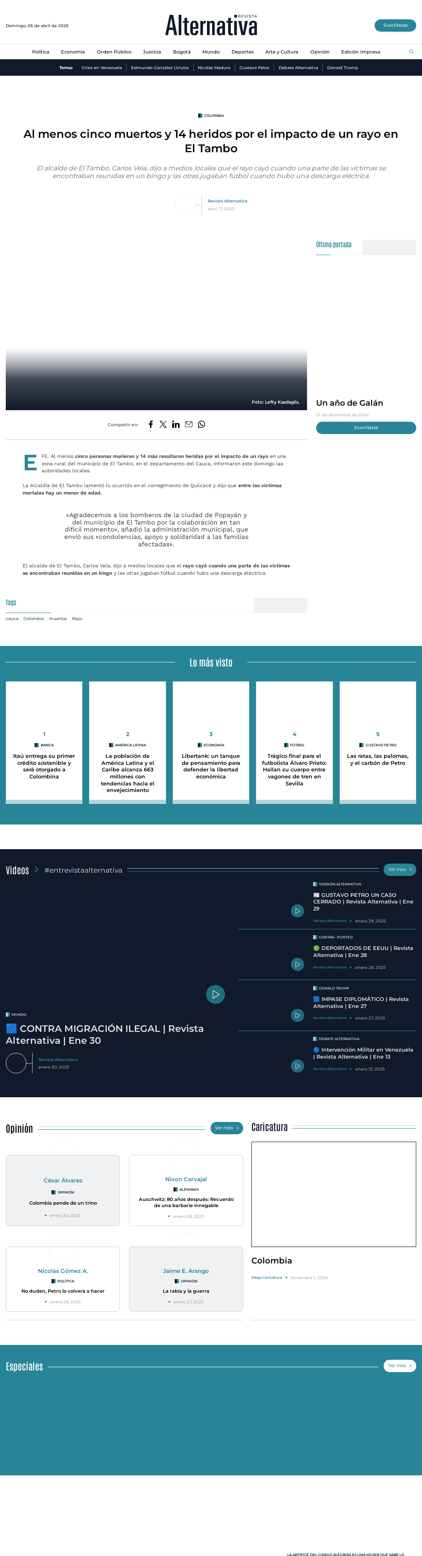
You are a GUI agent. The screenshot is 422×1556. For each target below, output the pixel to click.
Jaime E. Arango (186, 1271)
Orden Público (114, 52)
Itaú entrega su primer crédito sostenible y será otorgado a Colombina (44, 766)
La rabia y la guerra (186, 1291)
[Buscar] (411, 52)
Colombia (33, 618)
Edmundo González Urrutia (160, 67)
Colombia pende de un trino (63, 1203)
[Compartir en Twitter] (163, 424)
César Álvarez (63, 1180)
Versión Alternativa (340, 884)
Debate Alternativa (298, 67)
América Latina (130, 745)
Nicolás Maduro (214, 67)
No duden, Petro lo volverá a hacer (63, 1291)
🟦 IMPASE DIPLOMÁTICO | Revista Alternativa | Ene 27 (361, 1002)
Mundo (211, 52)
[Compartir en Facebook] (151, 424)
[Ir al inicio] (211, 26)
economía (214, 745)
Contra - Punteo (336, 937)
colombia (214, 116)
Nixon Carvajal (186, 1179)
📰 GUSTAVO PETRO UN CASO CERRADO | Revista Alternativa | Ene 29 (363, 902)
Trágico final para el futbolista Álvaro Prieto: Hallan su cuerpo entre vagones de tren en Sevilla (294, 770)
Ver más (400, 869)
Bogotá (182, 52)
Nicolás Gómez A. (63, 1271)
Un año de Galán (349, 403)
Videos (17, 870)
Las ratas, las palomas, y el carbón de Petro (377, 759)
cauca (12, 618)
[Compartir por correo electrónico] (188, 424)
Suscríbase (395, 25)
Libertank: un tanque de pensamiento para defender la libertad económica (211, 766)
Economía (73, 52)
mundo (19, 1015)
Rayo (77, 618)
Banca (47, 745)
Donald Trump (342, 67)
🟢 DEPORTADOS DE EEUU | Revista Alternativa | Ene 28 (363, 951)
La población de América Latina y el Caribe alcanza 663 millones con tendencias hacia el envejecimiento (128, 773)
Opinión (320, 52)
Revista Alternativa (227, 200)
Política (40, 52)
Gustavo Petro (254, 67)
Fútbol (297, 745)
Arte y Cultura (281, 52)
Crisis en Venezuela (102, 67)
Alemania (189, 1189)
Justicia (152, 52)
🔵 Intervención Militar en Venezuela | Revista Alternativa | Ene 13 (363, 1053)
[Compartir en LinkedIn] (176, 424)
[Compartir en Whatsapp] (201, 424)
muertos (58, 618)
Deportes (243, 52)
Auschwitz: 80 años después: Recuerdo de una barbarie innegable (186, 1202)
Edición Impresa (360, 52)
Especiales (24, 1366)
